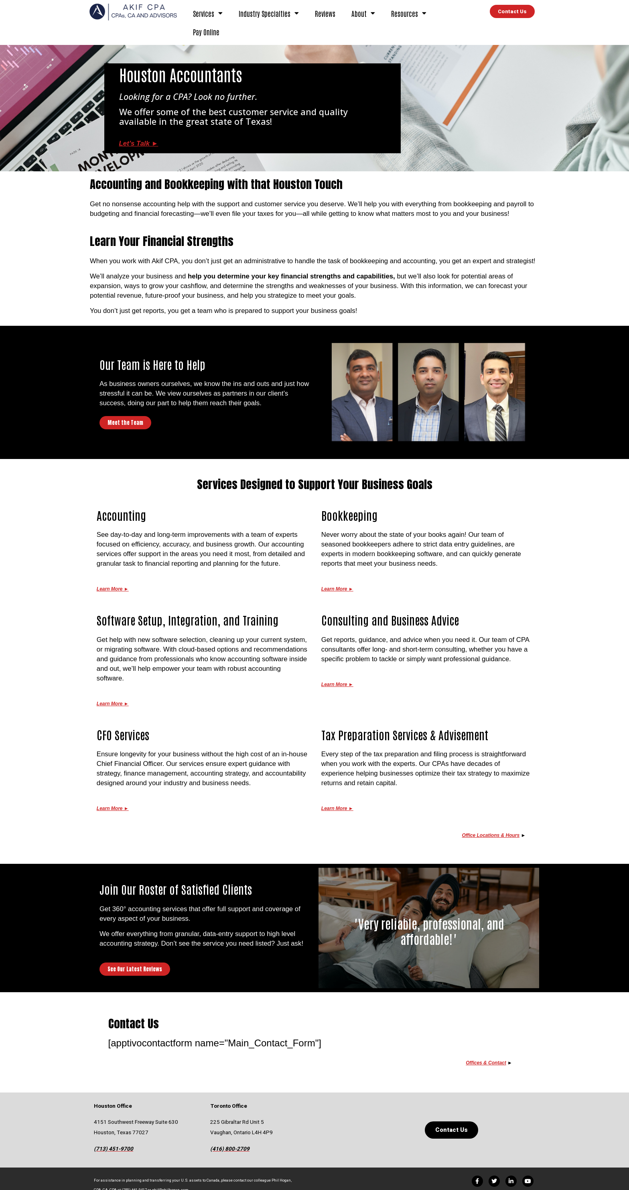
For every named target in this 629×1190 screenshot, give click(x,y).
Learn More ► (113, 704)
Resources (408, 13)
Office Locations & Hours (490, 835)
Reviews (325, 13)
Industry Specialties (269, 13)
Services (208, 13)
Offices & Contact (486, 1063)
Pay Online (206, 31)
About (363, 13)
